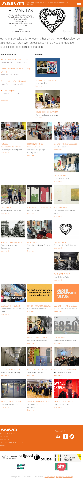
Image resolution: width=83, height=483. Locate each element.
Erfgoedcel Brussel (35, 458)
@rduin (58, 438)
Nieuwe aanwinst (61, 208)
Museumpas (21, 467)
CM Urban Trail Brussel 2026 (66, 144)
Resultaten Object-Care (11, 370)
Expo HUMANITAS (60, 242)
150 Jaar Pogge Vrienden (45, 80)
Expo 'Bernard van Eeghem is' (39, 208)
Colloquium (32, 242)
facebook (65, 438)
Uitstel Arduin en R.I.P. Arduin (39, 370)
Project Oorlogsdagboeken (39, 306)
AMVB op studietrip (62, 274)
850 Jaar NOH (59, 338)
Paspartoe (61, 467)
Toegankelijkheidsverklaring (64, 477)
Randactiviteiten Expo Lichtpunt (13, 81)
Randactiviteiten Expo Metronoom (14, 59)
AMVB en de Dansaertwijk (11, 242)
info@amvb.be (4, 439)
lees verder (4, 100)
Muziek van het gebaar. (10, 306)
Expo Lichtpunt (60, 176)
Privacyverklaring (50, 477)
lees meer (38, 86)
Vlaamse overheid (10, 458)
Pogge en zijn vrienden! (37, 338)
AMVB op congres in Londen (38, 401)
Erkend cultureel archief (67, 458)
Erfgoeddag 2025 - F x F (63, 401)
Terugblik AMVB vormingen (65, 370)
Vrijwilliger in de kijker (11, 401)
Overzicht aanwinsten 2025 (65, 306)
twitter (71, 438)
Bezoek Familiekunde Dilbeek (47, 112)
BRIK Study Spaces (8, 91)
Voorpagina (8, 431)
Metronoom (6, 208)
